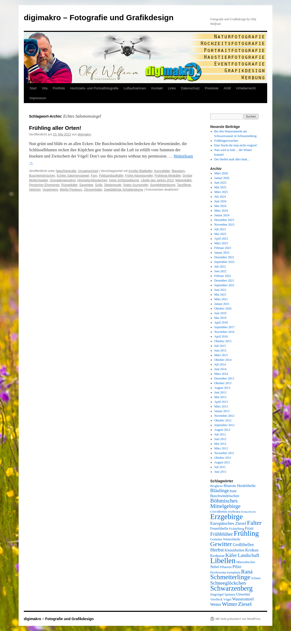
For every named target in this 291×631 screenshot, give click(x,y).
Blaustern (178, 171)
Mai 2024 (220, 206)
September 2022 (224, 262)
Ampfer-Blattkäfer (140, 171)
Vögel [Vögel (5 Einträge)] (227, 599)
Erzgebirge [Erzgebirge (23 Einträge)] (226, 516)
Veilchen (35, 189)
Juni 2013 (220, 392)
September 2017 (224, 327)
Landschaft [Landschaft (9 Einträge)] (248, 555)
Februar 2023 (222, 248)
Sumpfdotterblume (162, 185)
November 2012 (224, 416)
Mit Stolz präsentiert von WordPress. (238, 619)
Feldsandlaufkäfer (111, 175)
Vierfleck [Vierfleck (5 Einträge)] (216, 599)
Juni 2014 (220, 369)
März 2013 (221, 406)
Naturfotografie (66, 171)
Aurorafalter (162, 171)
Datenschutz (190, 88)
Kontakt (157, 88)
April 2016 (221, 336)
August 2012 (222, 430)
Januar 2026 (221, 178)
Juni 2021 (220, 290)
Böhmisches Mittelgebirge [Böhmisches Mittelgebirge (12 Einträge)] (225, 503)
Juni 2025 (220, 182)
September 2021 (224, 285)
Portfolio (59, 88)
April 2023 (221, 238)
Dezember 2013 (224, 378)
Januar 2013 (221, 411)
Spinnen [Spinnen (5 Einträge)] (229, 594)
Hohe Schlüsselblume (124, 180)
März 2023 (221, 243)
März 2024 (221, 210)
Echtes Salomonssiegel (73, 175)
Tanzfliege (184, 185)
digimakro (84, 134)
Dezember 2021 (224, 280)
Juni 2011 (220, 472)
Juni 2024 (220, 201)
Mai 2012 (220, 444)
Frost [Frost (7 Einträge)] (249, 528)
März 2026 (221, 173)
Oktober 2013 (222, 383)
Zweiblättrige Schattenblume (123, 189)
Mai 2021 (220, 294)
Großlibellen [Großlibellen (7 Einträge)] (243, 544)
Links (172, 88)
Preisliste (212, 88)
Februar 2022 (222, 276)
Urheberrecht (246, 88)
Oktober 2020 (222, 308)
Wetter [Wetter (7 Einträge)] (215, 604)
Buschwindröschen (42, 175)
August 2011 (222, 462)
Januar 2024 (221, 215)
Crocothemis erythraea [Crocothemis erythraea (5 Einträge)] (225, 511)
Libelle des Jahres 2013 (157, 180)
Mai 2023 (220, 234)
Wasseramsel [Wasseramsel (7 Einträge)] (243, 599)
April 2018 (221, 322)
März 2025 (221, 192)
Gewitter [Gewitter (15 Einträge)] (221, 544)
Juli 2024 (220, 196)
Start (33, 88)
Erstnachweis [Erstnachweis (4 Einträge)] (248, 511)
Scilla (99, 185)
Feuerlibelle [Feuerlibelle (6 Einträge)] (219, 528)
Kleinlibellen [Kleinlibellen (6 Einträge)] (235, 550)
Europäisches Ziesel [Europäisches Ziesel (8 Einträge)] (228, 523)
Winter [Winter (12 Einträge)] (229, 604)
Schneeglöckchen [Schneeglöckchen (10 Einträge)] (228, 583)
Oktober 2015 (222, 341)
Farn (94, 175)
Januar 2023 (221, 252)
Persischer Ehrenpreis (44, 185)
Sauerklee (86, 185)
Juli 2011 (220, 467)
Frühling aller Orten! (55, 128)
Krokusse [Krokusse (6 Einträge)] (217, 556)
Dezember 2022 (224, 257)
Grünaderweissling (62, 180)
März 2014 (221, 374)
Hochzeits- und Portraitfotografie (94, 88)
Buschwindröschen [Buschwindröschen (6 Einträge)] (224, 496)
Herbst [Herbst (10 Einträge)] (217, 550)
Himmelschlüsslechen (92, 180)
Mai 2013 (220, 397)
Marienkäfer (183, 180)
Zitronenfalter (93, 189)
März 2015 (221, 355)
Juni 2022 (220, 271)
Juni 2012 (220, 439)
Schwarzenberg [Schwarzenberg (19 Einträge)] (231, 588)
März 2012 (221, 448)
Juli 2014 (220, 364)
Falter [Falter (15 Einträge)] (254, 522)
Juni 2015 (220, 350)
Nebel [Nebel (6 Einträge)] (214, 567)
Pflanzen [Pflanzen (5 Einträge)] (226, 567)
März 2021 (221, 299)
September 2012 (224, 425)
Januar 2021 (221, 304)
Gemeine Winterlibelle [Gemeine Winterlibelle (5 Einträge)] (225, 539)
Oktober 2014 (222, 360)
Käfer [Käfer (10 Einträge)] (231, 555)
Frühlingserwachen (226, 140)
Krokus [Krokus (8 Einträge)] (251, 550)
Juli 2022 (220, 266)
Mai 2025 (220, 187)
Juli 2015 (220, 346)
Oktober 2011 (222, 458)
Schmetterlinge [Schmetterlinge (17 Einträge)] (230, 577)
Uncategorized (88, 171)
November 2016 (224, 332)
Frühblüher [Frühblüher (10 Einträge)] (221, 534)
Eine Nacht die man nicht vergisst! (235, 145)
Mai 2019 (220, 318)
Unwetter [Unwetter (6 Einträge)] (243, 594)
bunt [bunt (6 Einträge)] (233, 491)
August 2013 (222, 388)
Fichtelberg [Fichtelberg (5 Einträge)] (236, 528)
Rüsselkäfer (69, 185)
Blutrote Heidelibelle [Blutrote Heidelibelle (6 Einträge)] (240, 486)
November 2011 (224, 453)
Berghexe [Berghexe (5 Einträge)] (216, 486)
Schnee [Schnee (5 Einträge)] (256, 578)
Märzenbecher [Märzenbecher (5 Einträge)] (245, 562)
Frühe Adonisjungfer (139, 175)
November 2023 (224, 224)
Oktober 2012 (222, 420)
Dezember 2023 (224, 220)
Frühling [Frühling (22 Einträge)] (246, 533)
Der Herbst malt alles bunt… (232, 159)
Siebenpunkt (112, 185)
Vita (44, 88)
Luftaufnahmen (135, 88)
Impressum (38, 98)
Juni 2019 (220, 313)
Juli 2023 (220, 229)
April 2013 (221, 402)
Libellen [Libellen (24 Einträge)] (223, 560)
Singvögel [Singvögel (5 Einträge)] (217, 594)
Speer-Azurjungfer (135, 185)
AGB (227, 88)
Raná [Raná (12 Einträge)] (246, 572)
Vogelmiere (50, 189)
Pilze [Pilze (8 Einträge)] (237, 566)
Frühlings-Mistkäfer (168, 175)
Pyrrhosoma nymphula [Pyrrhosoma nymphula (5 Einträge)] (225, 572)
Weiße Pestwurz (71, 189)
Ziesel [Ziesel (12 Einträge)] (245, 604)
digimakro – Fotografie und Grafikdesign (98, 17)
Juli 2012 (220, 434)
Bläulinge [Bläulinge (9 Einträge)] (219, 490)
